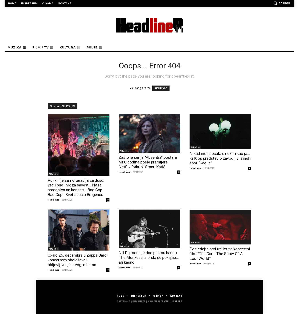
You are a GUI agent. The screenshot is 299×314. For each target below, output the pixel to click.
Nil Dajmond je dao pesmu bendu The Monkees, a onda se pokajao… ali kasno (149, 258)
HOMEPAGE (161, 88)
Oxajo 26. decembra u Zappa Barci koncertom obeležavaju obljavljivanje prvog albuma (78, 260)
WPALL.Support (173, 301)
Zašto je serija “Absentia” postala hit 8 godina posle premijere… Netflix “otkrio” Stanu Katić (148, 162)
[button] (281, 3)
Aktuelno (53, 174)
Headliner (53, 199)
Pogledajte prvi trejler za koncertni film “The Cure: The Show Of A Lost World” (220, 254)
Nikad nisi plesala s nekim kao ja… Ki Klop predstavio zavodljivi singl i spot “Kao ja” (220, 158)
